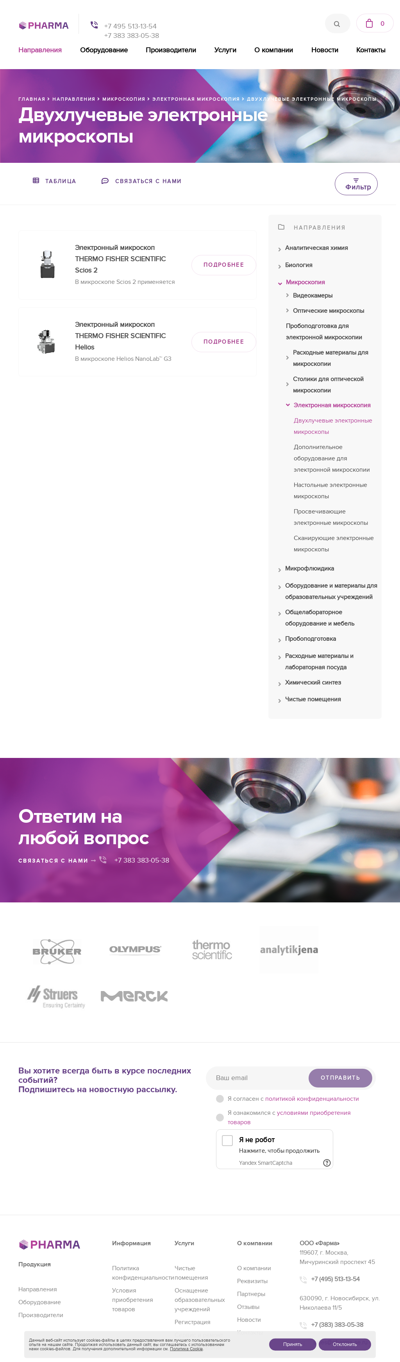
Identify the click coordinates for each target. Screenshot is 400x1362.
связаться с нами (57, 860)
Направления (40, 50)
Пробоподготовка (307, 641)
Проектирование (199, 1288)
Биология (295, 267)
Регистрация (193, 1262)
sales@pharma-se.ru (340, 1283)
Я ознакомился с (289, 1057)
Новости (324, 50)
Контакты (371, 50)
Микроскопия (301, 284)
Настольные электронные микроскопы (330, 490)
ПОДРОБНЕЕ (224, 265)
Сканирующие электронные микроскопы (334, 543)
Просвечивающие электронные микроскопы (331, 517)
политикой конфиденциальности (312, 1039)
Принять (292, 1344)
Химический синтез (309, 684)
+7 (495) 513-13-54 (335, 1219)
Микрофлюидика (306, 570)
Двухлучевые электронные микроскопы (333, 426)
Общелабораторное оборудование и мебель (316, 618)
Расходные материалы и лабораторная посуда (316, 662)
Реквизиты (252, 1221)
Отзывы (248, 1247)
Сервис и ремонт (199, 1275)
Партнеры (251, 1234)
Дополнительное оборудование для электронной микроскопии (332, 458)
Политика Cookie (186, 1348)
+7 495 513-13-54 (130, 26)
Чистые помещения (309, 701)
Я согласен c (293, 1039)
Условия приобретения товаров (132, 1240)
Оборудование (104, 50)
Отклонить (345, 1344)
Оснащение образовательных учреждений (200, 1240)
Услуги (225, 50)
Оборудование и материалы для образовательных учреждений (327, 592)
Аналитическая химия (313, 250)
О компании (273, 50)
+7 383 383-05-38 (131, 36)
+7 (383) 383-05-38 (337, 1265)
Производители (171, 50)
